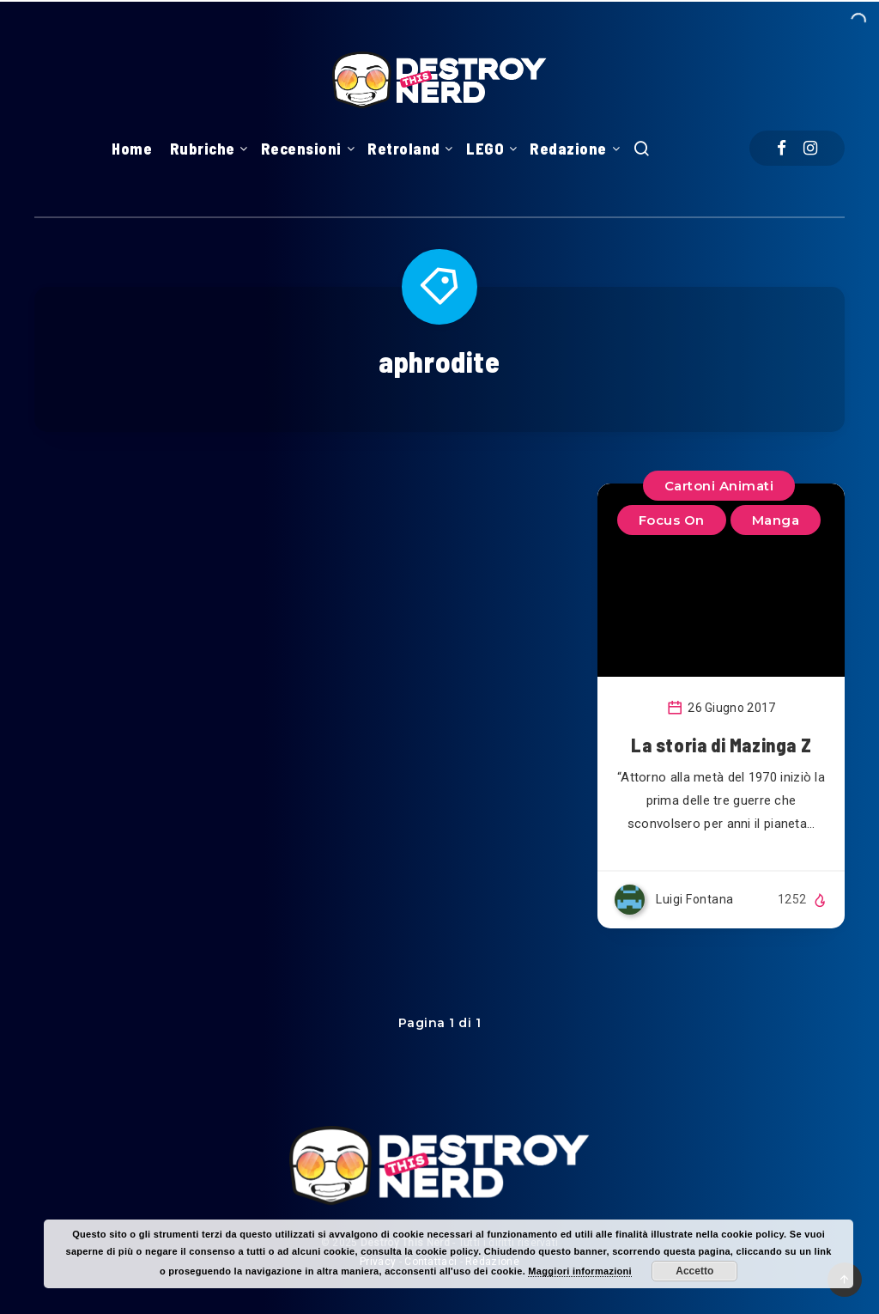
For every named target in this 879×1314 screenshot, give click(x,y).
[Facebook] (781, 148)
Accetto (694, 1271)
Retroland (403, 148)
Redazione (568, 148)
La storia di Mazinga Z (721, 744)
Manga (776, 520)
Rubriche (202, 148)
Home (132, 148)
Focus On (672, 520)
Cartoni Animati (719, 486)
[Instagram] (810, 148)
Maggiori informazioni (580, 1271)
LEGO (485, 148)
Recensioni (301, 148)
